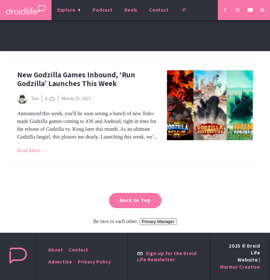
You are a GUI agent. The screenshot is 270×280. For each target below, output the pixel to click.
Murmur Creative (240, 267)
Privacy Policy (94, 262)
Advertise (60, 262)
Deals (131, 10)
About (55, 250)
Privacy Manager (158, 221)
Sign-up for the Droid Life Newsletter (167, 256)
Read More (29, 150)
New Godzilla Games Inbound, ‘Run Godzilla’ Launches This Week (76, 79)
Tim (28, 99)
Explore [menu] (66, 10)
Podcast (102, 10)
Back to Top (135, 200)
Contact (159, 10)
